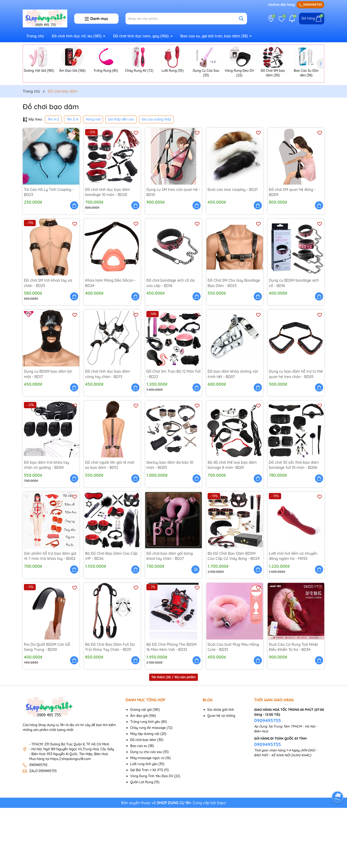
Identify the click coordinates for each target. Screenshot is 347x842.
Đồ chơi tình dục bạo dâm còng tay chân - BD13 (107, 408)
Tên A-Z (53, 153)
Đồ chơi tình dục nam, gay (141, 36)
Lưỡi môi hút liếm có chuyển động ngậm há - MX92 (293, 590)
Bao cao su (138, 780)
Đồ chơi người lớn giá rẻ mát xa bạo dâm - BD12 (109, 499)
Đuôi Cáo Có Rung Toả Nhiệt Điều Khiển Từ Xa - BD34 (293, 681)
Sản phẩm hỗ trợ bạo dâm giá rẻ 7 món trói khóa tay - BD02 (50, 590)
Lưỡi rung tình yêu (143, 798)
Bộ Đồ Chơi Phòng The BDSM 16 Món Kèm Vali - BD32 (171, 681)
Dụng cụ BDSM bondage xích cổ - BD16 (294, 317)
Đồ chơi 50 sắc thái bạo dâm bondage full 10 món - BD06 (294, 499)
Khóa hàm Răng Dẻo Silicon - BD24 (110, 317)
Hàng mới (93, 153)
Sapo (221, 837)
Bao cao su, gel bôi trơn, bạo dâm (214, 36)
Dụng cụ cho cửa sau (146, 786)
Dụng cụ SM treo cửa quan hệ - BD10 (173, 226)
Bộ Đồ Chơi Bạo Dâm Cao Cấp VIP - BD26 (111, 590)
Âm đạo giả (139, 750)
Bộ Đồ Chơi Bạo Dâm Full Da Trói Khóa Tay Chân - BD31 (110, 681)
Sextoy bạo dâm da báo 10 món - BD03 (169, 499)
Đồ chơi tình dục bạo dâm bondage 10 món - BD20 (107, 226)
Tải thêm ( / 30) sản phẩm (173, 711)
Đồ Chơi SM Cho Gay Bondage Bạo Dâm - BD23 (234, 317)
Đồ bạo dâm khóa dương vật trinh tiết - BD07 (233, 408)
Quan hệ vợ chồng (221, 750)
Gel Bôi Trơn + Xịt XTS (146, 804)
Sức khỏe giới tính (220, 744)
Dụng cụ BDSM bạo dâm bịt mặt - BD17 (48, 408)
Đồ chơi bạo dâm (143, 774)
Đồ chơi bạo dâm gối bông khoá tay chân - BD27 (169, 590)
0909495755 (310, 5)
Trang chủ (35, 36)
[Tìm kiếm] (241, 18)
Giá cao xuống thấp (156, 153)
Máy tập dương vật (144, 768)
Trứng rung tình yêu (145, 756)
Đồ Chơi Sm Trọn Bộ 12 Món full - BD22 (173, 408)
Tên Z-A (72, 153)
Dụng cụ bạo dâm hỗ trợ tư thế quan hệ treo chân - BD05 (296, 408)
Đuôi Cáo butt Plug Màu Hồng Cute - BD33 (233, 681)
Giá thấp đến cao (121, 153)
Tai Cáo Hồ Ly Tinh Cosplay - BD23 (49, 226)
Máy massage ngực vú (147, 792)
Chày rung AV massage (148, 762)
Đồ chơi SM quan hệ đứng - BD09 (292, 226)
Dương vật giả (141, 744)
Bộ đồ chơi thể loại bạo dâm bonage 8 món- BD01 (232, 499)
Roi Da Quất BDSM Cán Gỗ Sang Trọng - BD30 (47, 681)
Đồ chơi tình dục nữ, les (77, 36)
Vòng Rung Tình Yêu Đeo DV (151, 810)
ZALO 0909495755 (43, 805)
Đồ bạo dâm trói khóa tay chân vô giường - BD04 (46, 499)
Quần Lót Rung (141, 816)
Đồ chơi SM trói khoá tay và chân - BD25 (48, 317)
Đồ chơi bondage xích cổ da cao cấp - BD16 (170, 317)
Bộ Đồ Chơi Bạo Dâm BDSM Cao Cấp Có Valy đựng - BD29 (234, 590)
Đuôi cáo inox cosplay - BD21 (233, 223)
